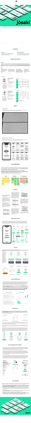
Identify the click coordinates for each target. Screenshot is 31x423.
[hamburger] (2, 1)
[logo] (16, 1)
